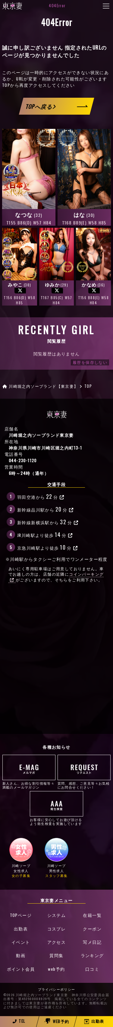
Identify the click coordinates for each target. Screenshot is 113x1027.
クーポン (92, 928)
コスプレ (56, 928)
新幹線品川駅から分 (45, 509)
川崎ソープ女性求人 (21, 857)
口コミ (92, 969)
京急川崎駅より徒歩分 (47, 547)
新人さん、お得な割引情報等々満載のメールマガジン (29, 772)
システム (56, 915)
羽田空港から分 (40, 496)
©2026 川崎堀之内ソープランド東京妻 (35, 995)
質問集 (56, 955)
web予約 (56, 969)
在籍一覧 (92, 915)
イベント (20, 942)
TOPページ (21, 915)
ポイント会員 (21, 969)
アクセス (56, 942)
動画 (20, 955)
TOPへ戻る (40, 106)
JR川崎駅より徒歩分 (45, 534)
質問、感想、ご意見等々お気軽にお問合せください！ (84, 772)
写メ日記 (92, 942)
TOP (6, 85)
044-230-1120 (23, 460)
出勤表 (21, 928)
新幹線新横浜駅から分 (47, 522)
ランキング (92, 955)
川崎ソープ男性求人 (56, 857)
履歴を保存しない (90, 362)
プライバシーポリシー (56, 989)
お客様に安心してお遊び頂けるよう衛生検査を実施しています (56, 808)
